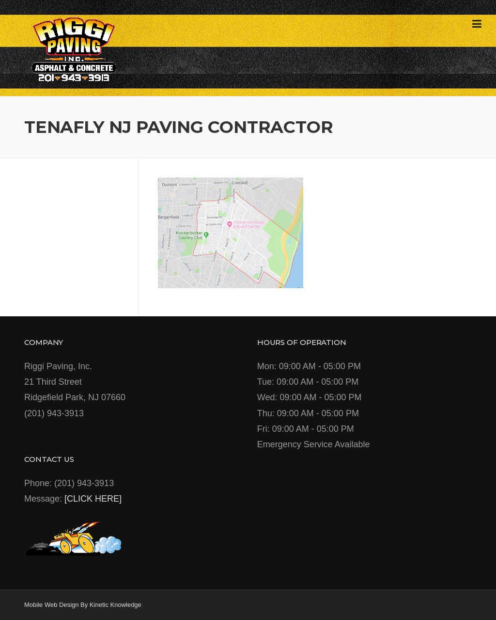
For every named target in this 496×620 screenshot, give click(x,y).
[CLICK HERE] (93, 499)
